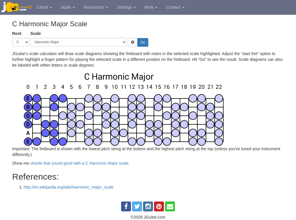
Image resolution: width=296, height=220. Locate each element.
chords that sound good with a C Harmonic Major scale (79, 163)
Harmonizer (96, 7)
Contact (175, 7)
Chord (44, 7)
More (151, 7)
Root (16, 33)
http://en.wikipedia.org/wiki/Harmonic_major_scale (68, 187)
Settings (126, 7)
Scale (68, 7)
